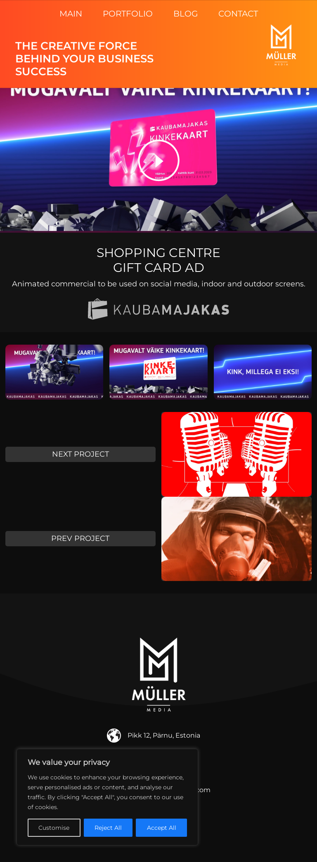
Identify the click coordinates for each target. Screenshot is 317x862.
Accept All (161, 827)
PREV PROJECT (80, 538)
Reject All (108, 827)
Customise (53, 827)
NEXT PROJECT (80, 454)
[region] (107, 797)
